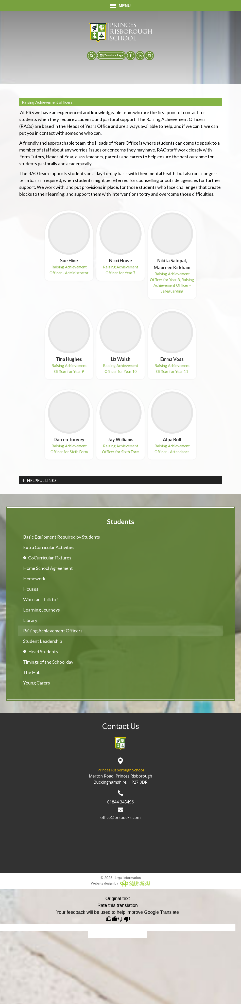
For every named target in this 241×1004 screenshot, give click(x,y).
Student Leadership (42, 641)
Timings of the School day (48, 662)
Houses (30, 589)
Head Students (43, 651)
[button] (91, 55)
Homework (34, 578)
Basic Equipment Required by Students (61, 537)
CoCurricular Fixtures (49, 557)
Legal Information (128, 878)
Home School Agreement (48, 568)
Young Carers (36, 683)
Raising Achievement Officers (52, 630)
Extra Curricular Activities (48, 547)
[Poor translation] (124, 920)
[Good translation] (112, 920)
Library (30, 620)
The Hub (32, 672)
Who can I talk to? (40, 599)
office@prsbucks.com (120, 814)
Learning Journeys (41, 610)
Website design (102, 883)
